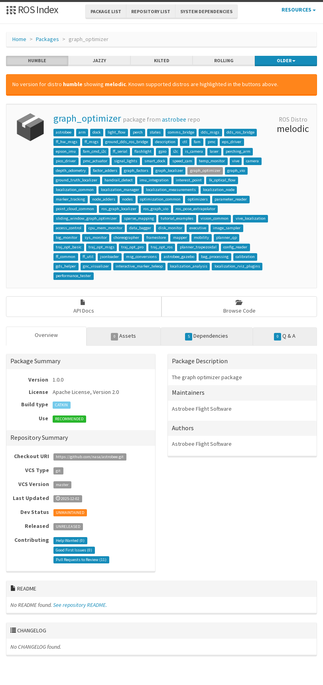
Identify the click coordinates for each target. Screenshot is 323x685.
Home (19, 39)
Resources (299, 9)
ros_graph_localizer (118, 208)
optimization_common (160, 199)
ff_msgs (91, 141)
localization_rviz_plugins (237, 266)
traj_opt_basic (68, 247)
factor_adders (105, 170)
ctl (185, 141)
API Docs (83, 306)
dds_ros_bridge (240, 132)
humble (37, 60)
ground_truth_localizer (76, 180)
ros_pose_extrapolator (195, 208)
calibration (245, 256)
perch (138, 132)
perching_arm (238, 151)
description (165, 141)
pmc (211, 141)
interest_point (189, 180)
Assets (123, 336)
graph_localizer (169, 170)
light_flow (117, 132)
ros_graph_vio (155, 208)
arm (82, 132)
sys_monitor (96, 237)
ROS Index (32, 9)
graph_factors (136, 170)
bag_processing (214, 256)
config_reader (235, 247)
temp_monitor (212, 160)
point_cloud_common (75, 208)
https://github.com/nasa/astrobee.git (90, 456)
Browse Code (239, 306)
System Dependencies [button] (206, 11)
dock (96, 132)
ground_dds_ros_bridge (126, 141)
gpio (162, 151)
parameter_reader (231, 199)
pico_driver (66, 160)
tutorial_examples (177, 218)
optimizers (198, 199)
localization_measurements (171, 189)
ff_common (65, 256)
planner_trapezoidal (198, 247)
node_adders (103, 199)
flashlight (143, 151)
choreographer (126, 237)
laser (214, 151)
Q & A (284, 336)
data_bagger (140, 227)
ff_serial (120, 151)
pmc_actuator (95, 160)
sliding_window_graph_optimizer (86, 218)
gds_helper (66, 266)
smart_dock (154, 160)
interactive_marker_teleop (139, 266)
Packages (47, 39)
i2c (175, 151)
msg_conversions (141, 256)
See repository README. (80, 604)
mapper (180, 237)
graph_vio (236, 170)
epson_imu (66, 151)
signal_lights (125, 160)
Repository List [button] (150, 11)
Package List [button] (106, 11)
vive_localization (251, 218)
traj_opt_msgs (101, 247)
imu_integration (154, 180)
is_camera (194, 151)
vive (235, 160)
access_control (68, 227)
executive (197, 227)
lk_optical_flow (222, 180)
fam (197, 141)
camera (252, 160)
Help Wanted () (70, 540)
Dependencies (206, 336)
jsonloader (109, 256)
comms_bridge (181, 132)
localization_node (218, 189)
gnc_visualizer (96, 266)
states (155, 132)
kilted (161, 60)
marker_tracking (70, 199)
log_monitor (66, 237)
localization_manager (120, 189)
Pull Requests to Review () (81, 559)
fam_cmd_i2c (94, 151)
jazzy (99, 60)
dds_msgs (210, 132)
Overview (46, 335)
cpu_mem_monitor (105, 227)
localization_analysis (188, 266)
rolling (224, 60)
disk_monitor (170, 227)
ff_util (88, 256)
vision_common (214, 218)
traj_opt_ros (162, 247)
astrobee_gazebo (179, 256)
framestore (156, 237)
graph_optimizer (87, 118)
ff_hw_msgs (66, 141)
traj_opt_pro (132, 247)
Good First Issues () (74, 550)
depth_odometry (71, 170)
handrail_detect (118, 180)
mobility (201, 237)
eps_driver (231, 141)
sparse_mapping (139, 218)
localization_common (75, 189)
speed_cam (182, 160)
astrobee (174, 119)
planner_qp (226, 237)
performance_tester (73, 275)
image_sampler (226, 227)
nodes (127, 199)
